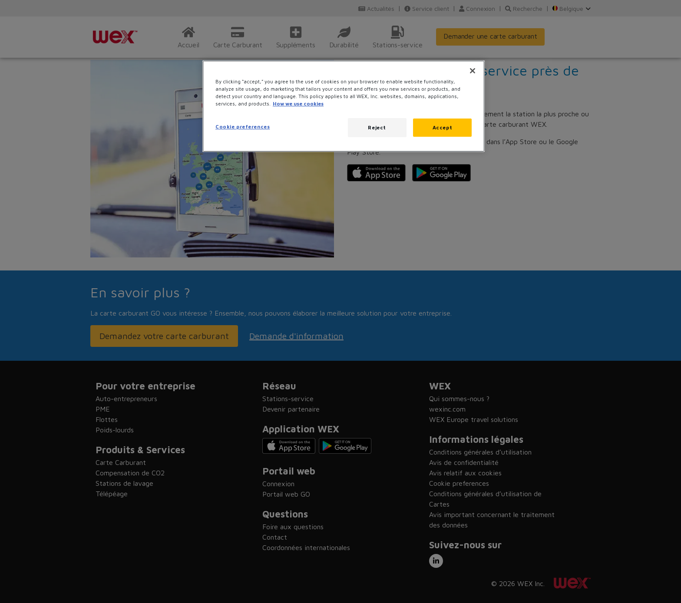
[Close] (472, 70)
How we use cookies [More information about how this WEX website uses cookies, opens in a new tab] (298, 103)
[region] (343, 106)
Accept (442, 127)
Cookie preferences (242, 126)
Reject (377, 127)
